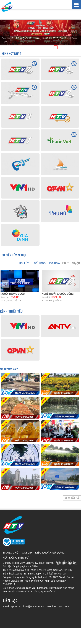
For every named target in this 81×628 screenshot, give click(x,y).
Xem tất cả (72, 498)
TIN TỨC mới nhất (9, 369)
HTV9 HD (15, 297)
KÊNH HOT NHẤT (11, 53)
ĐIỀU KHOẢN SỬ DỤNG (50, 552)
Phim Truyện (71, 263)
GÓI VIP (27, 552)
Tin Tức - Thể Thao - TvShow (39, 263)
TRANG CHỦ (11, 552)
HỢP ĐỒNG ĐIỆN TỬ (15, 557)
